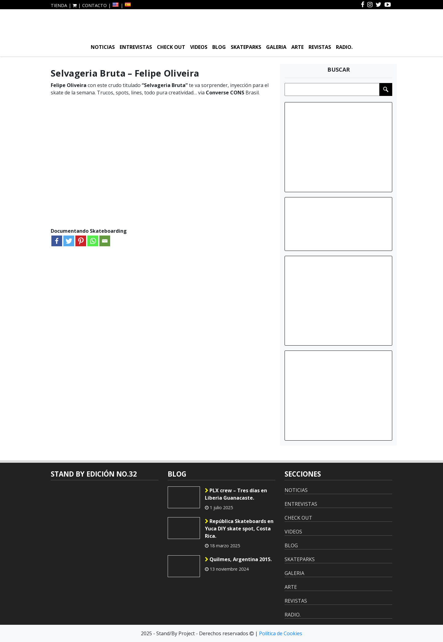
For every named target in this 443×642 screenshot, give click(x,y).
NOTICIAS (103, 47)
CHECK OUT (171, 47)
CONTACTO (94, 5)
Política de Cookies (280, 633)
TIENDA (59, 5)
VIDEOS (198, 47)
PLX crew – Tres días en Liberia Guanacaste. (236, 494)
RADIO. (344, 47)
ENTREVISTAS (136, 47)
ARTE (297, 47)
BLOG (219, 47)
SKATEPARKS (246, 47)
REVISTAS (320, 47)
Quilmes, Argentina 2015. (238, 559)
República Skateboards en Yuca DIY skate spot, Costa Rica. (239, 528)
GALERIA (276, 47)
